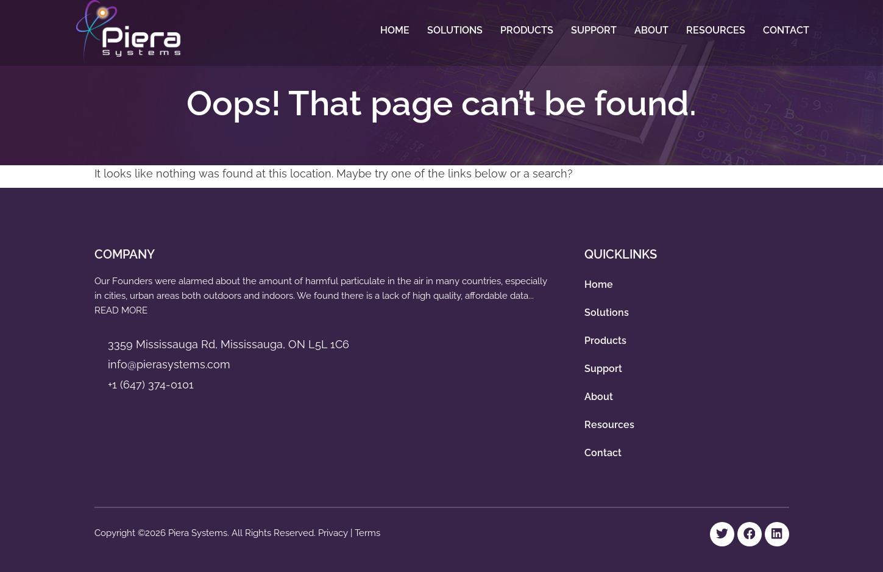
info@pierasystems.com (169, 364)
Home (395, 30)
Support (594, 30)
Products (526, 30)
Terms (367, 532)
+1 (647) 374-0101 (151, 384)
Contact (786, 30)
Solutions (455, 30)
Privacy (334, 532)
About (651, 30)
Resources (715, 30)
